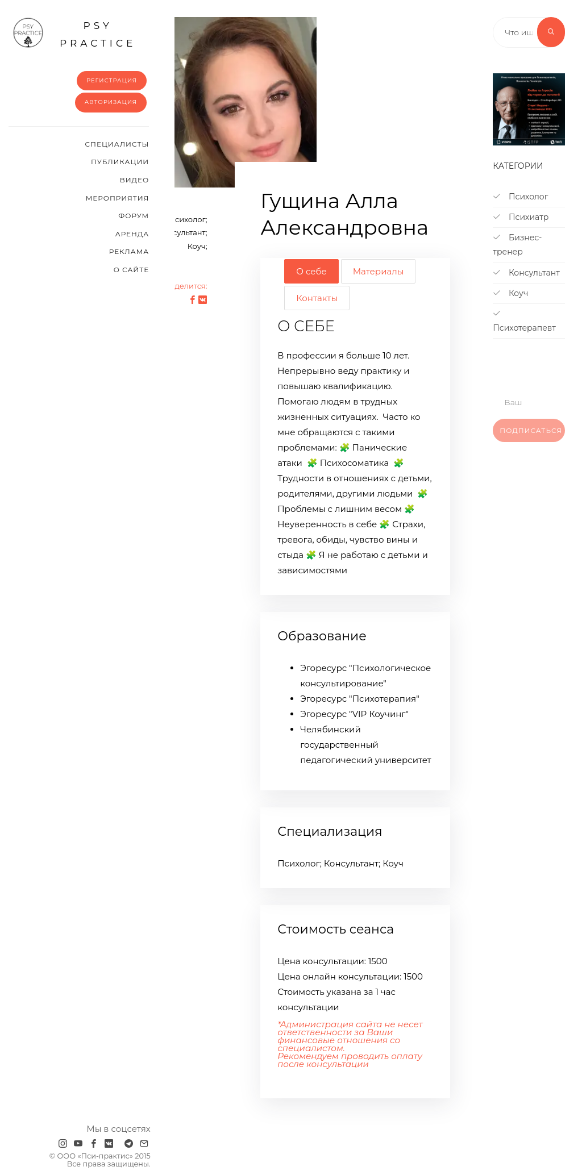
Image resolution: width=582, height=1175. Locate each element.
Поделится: (185, 285)
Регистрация (111, 80)
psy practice (74, 33)
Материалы (378, 271)
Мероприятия (117, 198)
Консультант (526, 273)
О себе (311, 271)
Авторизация (111, 102)
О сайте (131, 269)
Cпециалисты (117, 144)
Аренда (132, 234)
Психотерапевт (524, 321)
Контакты (317, 298)
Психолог (520, 196)
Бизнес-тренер (517, 244)
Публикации (120, 161)
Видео (134, 180)
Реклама (129, 251)
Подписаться (531, 438)
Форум (133, 215)
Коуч (510, 293)
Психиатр (520, 217)
